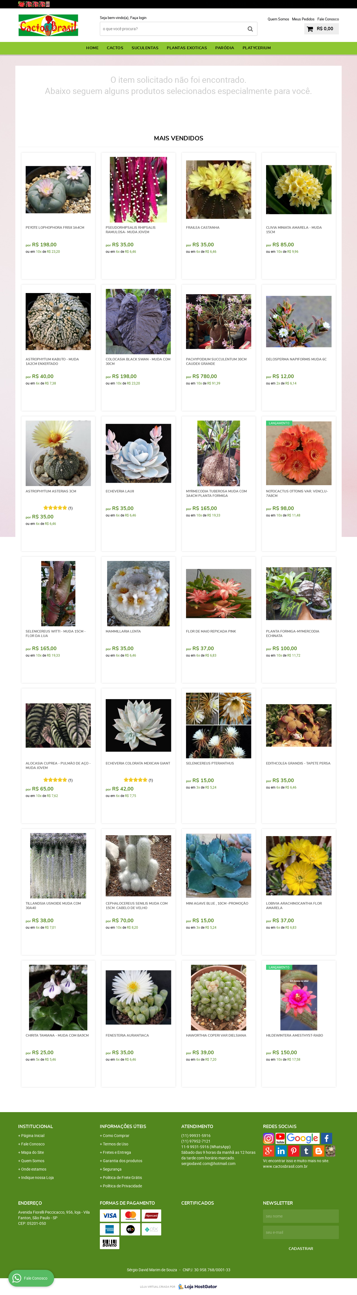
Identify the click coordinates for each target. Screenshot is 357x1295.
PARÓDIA (224, 48)
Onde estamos (33, 1169)
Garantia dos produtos (122, 1160)
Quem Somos (278, 19)
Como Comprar (116, 1135)
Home (92, 48)
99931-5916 (229, 4)
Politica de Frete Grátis (122, 1177)
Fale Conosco (328, 19)
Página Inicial (32, 1135)
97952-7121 (276, 4)
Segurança (112, 1169)
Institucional (35, 1126)
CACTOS (115, 48)
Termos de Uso (115, 1144)
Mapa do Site (32, 1152)
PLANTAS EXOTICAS (187, 48)
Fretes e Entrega (117, 1152)
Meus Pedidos (303, 19)
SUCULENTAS (145, 48)
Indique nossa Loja (37, 1177)
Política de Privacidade (122, 1185)
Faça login (138, 17)
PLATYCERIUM (257, 48)
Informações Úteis (123, 1126)
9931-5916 (322, 4)
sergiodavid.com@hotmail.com (208, 1163)
